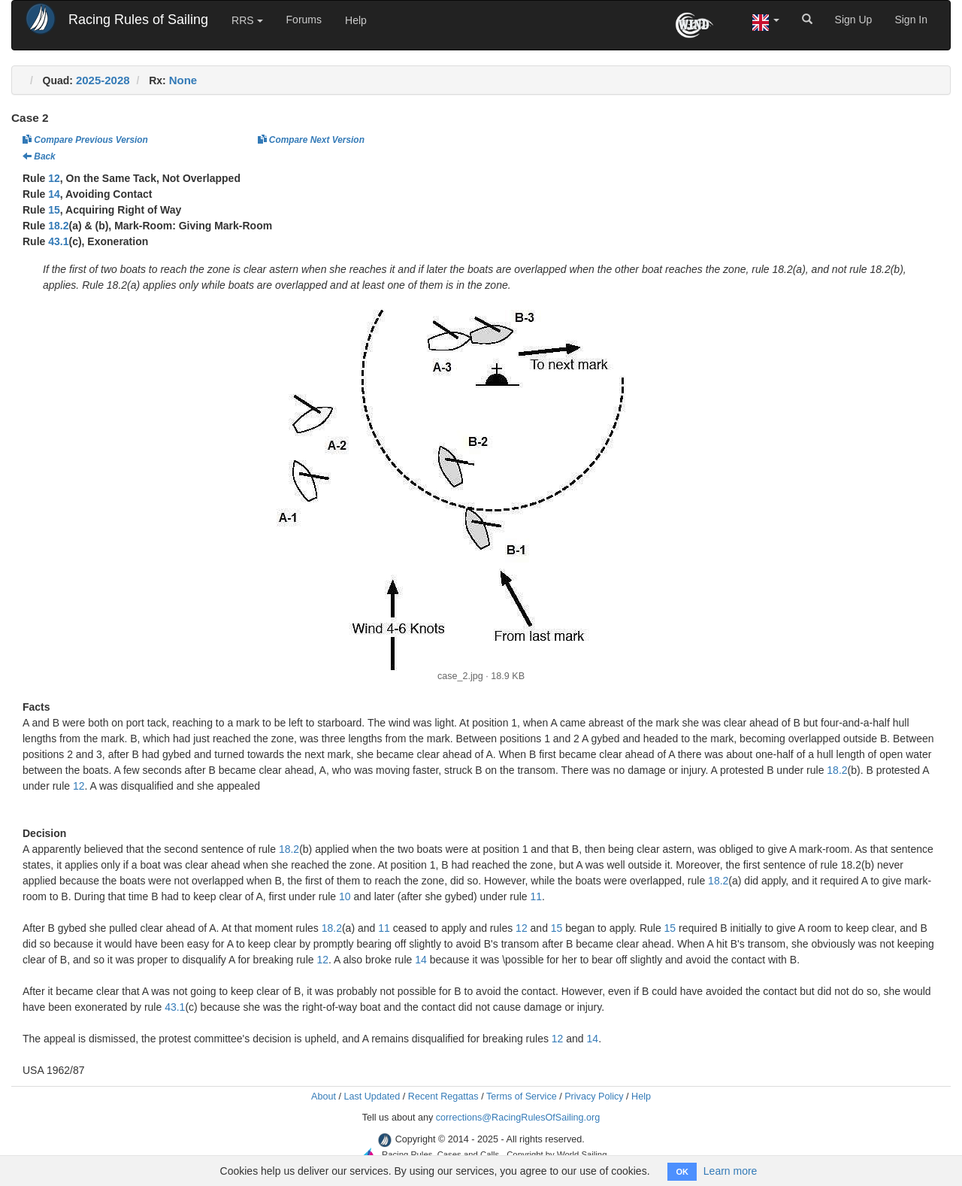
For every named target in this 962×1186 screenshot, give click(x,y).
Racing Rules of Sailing (138, 19)
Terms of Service (521, 1096)
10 (345, 896)
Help (356, 20)
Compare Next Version (311, 140)
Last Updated (371, 1096)
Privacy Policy (593, 1096)
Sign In (910, 20)
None (183, 80)
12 (54, 178)
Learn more (730, 1171)
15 (54, 210)
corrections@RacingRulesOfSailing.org (518, 1117)
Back (39, 156)
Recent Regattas (443, 1096)
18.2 (58, 226)
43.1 (58, 241)
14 (54, 194)
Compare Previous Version (85, 140)
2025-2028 (103, 80)
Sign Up (854, 20)
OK (682, 1171)
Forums (304, 20)
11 (536, 896)
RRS (246, 20)
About (323, 1096)
